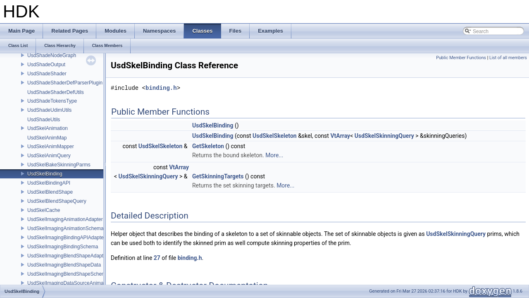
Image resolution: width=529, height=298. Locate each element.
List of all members (508, 57)
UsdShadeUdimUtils (49, 110)
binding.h (161, 88)
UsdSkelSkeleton (275, 135)
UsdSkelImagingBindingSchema (62, 247)
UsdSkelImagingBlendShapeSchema (68, 274)
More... (274, 155)
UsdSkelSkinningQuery (384, 135)
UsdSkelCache (43, 210)
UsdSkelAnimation (47, 128)
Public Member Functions (461, 57)
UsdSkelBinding (44, 174)
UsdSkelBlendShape (50, 192)
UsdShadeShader (47, 74)
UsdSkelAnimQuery (49, 156)
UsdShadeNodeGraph (51, 55)
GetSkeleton (208, 146)
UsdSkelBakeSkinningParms (59, 165)
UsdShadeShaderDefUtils (55, 92)
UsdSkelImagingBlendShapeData (64, 265)
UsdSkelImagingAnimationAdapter (65, 219)
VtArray (340, 135)
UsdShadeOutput (46, 64)
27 (157, 258)
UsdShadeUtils (43, 120)
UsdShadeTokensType (52, 101)
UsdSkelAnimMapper (50, 146)
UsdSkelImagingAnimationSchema (65, 228)
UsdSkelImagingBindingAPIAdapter (66, 237)
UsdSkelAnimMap (47, 138)
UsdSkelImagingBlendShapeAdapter (67, 256)
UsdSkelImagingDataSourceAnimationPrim (74, 283)
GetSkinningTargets (218, 176)
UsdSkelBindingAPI (48, 183)
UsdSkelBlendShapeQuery (56, 201)
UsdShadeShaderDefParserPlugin (64, 83)
